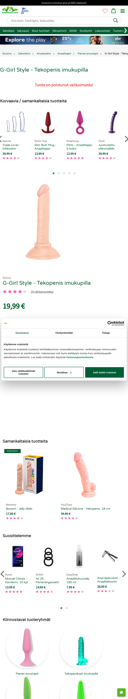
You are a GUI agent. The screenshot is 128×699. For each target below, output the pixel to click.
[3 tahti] (15, 291)
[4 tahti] (20, 291)
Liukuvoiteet (102, 31)
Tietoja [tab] (106, 332)
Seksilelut (8, 31)
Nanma (7, 277)
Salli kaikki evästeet (104, 372)
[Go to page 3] (64, 173)
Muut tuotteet (41, 31)
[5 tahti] (25, 291)
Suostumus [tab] (22, 332)
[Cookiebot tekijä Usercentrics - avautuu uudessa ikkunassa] (110, 323)
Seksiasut (23, 31)
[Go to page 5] (74, 173)
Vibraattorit (59, 31)
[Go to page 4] (69, 173)
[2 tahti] (10, 291)
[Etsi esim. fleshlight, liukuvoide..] (65, 20)
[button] (115, 20)
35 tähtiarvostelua (42, 291)
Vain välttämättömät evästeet (23, 372)
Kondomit (86, 31)
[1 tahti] (5, 291)
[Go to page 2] (59, 173)
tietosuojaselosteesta (79, 357)
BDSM (73, 31)
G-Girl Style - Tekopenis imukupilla (47, 283)
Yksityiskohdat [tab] (64, 332)
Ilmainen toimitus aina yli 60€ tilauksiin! (64, 2)
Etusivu (7, 53)
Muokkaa (64, 372)
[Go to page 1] (53, 173)
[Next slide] (123, 550)
